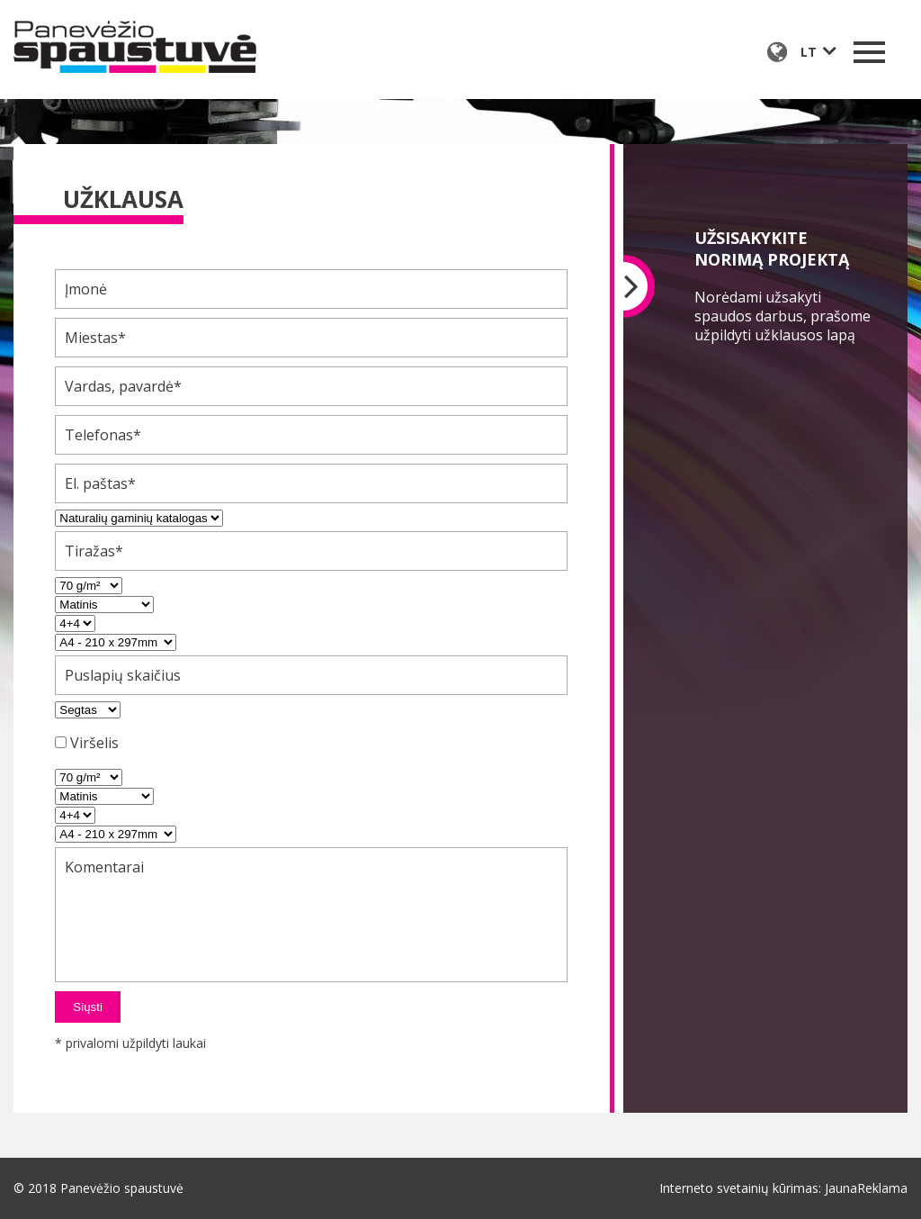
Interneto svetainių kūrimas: (740, 1187)
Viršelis (94, 743)
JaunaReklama (866, 1187)
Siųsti (88, 1007)
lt (808, 52)
